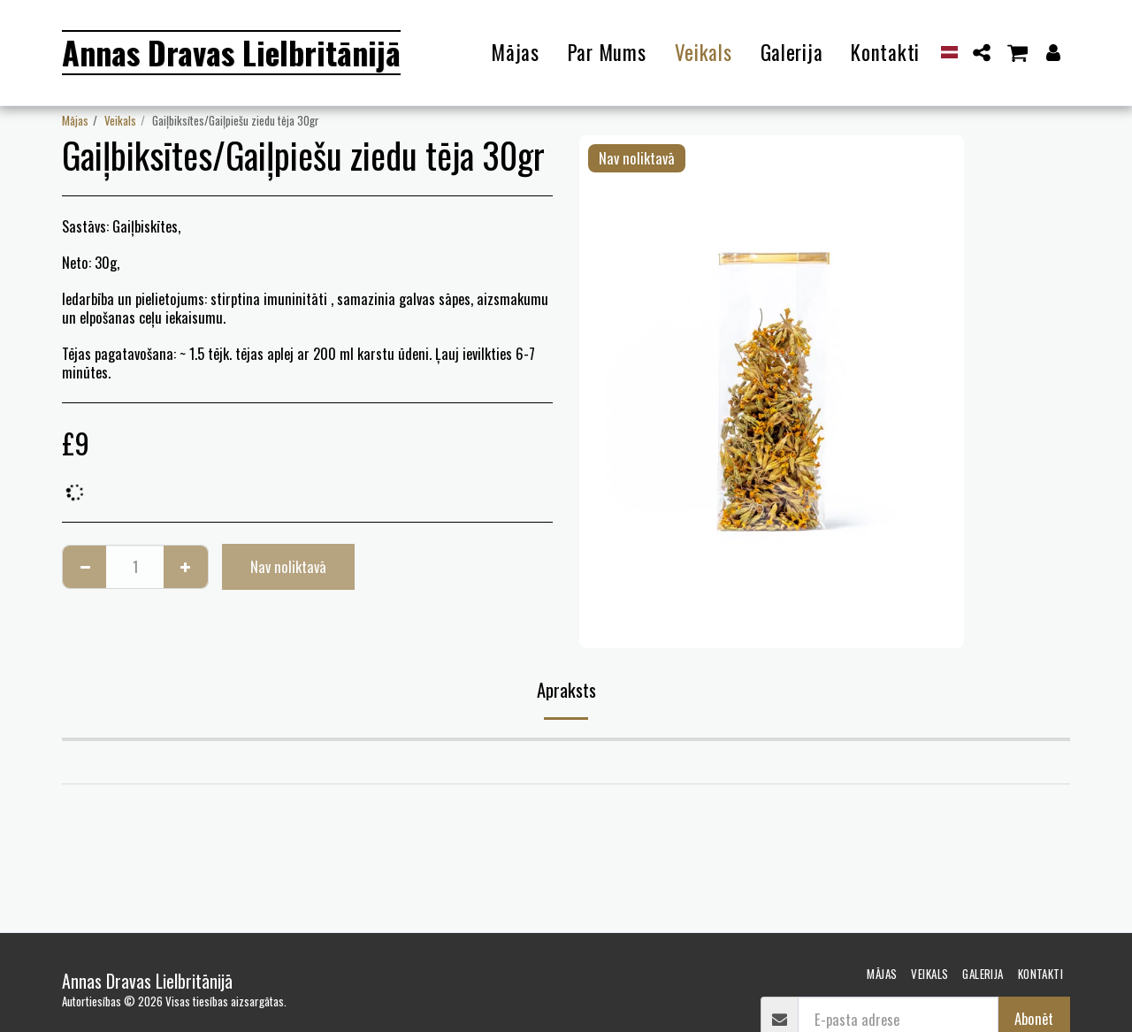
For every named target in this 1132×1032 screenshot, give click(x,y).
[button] (982, 52)
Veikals (120, 120)
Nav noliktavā (288, 566)
